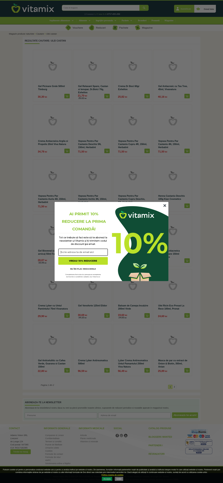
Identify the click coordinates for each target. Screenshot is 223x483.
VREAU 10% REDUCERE (83, 260)
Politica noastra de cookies (112, 475)
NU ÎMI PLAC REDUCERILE (83, 269)
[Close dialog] (164, 205)
